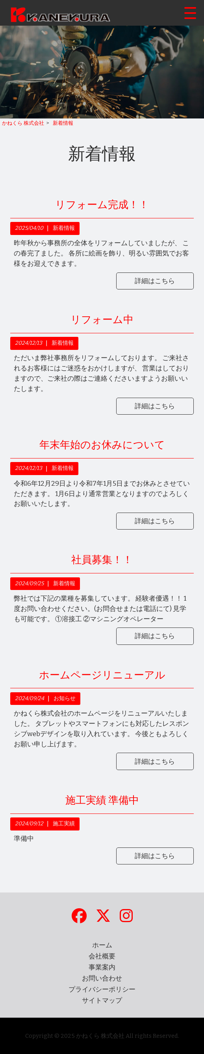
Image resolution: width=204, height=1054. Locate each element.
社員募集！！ (102, 560)
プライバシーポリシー (102, 989)
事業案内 (102, 967)
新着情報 (64, 228)
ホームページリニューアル (102, 675)
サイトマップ (102, 1000)
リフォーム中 (102, 320)
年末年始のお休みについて (102, 445)
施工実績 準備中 (102, 800)
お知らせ (65, 698)
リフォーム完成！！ (102, 205)
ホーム (102, 945)
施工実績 (64, 823)
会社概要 (102, 956)
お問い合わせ (102, 978)
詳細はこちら (155, 281)
